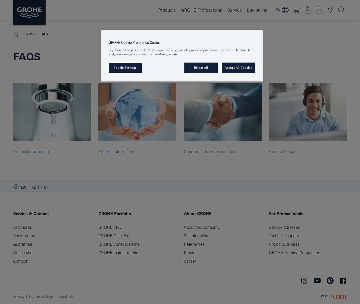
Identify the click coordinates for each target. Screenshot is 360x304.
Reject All (201, 67)
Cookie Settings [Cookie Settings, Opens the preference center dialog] (125, 67)
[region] (182, 55)
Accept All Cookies (238, 67)
